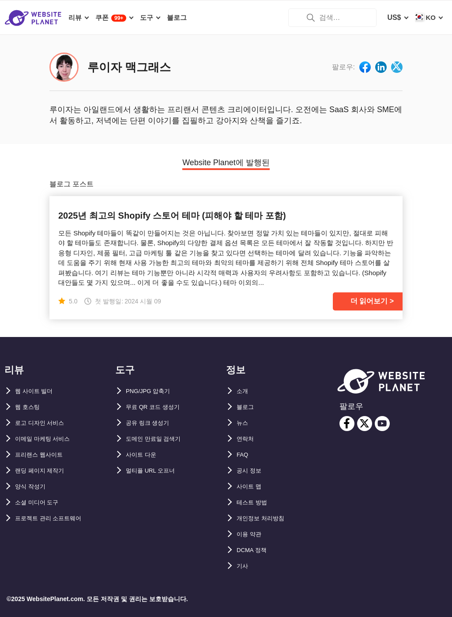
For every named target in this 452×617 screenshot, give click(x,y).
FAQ (244, 454)
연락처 (247, 439)
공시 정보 (252, 470)
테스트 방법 (255, 502)
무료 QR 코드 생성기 (159, 407)
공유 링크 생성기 (152, 423)
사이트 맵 (252, 486)
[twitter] (364, 423)
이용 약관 (252, 534)
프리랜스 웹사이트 (44, 454)
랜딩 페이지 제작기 (45, 470)
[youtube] (382, 423)
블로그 (247, 407)
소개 (244, 391)
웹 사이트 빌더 (38, 391)
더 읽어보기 (369, 301)
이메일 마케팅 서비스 (49, 439)
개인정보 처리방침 (266, 518)
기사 (244, 566)
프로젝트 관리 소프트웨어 (56, 518)
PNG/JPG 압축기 (153, 391)
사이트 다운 (144, 454)
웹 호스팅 (30, 407)
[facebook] (346, 423)
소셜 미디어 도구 (41, 502)
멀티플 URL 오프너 (156, 470)
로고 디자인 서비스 (45, 423)
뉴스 (244, 423)
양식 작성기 (33, 486)
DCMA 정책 (255, 550)
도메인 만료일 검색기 (159, 439)
